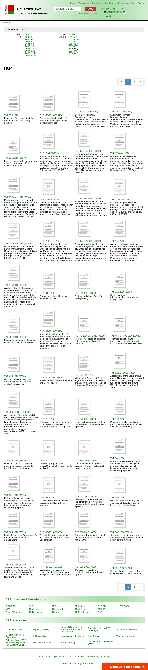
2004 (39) (29, 44)
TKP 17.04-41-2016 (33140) (17, 197)
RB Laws (55, 612)
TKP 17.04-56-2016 (120, 199)
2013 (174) (74, 41)
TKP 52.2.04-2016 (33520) (123, 373)
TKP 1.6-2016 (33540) (121, 112)
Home (73, 3)
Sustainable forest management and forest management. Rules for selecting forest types (127, 537)
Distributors (109, 3)
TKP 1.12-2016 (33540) (86, 112)
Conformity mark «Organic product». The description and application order (89, 465)
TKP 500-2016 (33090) (51, 377)
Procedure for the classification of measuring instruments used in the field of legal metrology (20, 465)
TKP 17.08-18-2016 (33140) (88, 241)
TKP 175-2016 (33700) (15, 285)
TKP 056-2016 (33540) (51, 115)
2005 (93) (29, 46)
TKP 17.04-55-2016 (49, 199)
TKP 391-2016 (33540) (15, 337)
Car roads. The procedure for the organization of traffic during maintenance (91, 537)
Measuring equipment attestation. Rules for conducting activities (20, 341)
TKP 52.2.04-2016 (84, 375)
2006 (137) (30, 48)
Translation (83, 3)
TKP (100, 612)
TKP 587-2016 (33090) (121, 532)
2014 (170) (74, 44)
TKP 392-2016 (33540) (51, 331)
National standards (42, 642)
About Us (130, 3)
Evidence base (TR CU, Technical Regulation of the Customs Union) (17, 642)
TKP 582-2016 (47, 497)
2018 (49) (73, 53)
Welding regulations (125, 636)
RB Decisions (35, 612)
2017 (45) (73, 51)
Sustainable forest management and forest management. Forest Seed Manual (55, 537)
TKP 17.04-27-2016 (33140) (88, 151)
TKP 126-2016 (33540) (15, 158)
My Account (118, 9)
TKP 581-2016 (117, 458)
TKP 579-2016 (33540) (15, 460)
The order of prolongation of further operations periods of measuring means (53, 120)
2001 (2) (29, 37)
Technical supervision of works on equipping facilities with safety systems (56, 502)
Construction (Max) (15, 629)
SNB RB (102, 606)
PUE (31, 606)
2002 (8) (29, 39)
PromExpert (94, 636)
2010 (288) (74, 35)
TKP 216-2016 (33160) (121, 292)
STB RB (101, 609)
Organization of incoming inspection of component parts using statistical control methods (55, 572)
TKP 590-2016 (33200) (86, 567)
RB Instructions (58, 609)
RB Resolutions (82, 612)
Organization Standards (72, 636)
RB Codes (34, 609)
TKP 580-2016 (47, 460)
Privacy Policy (92, 656)
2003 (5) (29, 41)
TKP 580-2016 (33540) (86, 460)
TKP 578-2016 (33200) (86, 419)
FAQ (51, 656)
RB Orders (80, 609)
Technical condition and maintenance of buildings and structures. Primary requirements (126, 341)
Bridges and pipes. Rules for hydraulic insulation (53, 297)
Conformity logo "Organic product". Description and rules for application (56, 465)
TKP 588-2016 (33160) (15, 564)
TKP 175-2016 (117, 241)
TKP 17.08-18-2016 (49, 241)
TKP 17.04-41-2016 (120, 153)
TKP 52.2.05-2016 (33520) (17, 412)
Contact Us (78, 656)
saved (107, 16)
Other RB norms (14, 612)
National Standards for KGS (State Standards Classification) (71, 629)
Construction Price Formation (15, 636)
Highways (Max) (41, 629)
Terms (121, 3)
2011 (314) (74, 37)
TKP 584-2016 (117, 497)
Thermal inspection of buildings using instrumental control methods (90, 341)
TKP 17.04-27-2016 (49, 153)
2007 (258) (30, 51)
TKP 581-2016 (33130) (15, 495)
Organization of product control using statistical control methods (125, 572)
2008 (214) (30, 53)
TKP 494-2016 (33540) (15, 376)
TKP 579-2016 (117, 419)
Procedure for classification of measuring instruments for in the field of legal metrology (126, 424)
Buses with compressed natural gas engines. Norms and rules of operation (91, 424)
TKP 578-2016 (47, 419)
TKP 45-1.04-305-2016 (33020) (125, 336)
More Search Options (88, 14)
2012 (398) (74, 39)
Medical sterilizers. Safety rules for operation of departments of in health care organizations (127, 502)
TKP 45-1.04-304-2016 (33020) (90, 336)
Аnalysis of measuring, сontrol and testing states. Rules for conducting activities (19, 381)
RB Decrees (57, 606)
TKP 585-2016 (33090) (51, 532)
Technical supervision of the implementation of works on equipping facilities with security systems (90, 503)
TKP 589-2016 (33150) (51, 567)
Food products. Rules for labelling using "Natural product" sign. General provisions (20, 163)
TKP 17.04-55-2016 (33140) (88, 198)
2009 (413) (30, 55)
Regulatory (97, 3)
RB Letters (80, 606)
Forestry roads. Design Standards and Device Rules (56, 381)
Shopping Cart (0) (114, 12)
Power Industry (68, 642)
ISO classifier (39, 636)
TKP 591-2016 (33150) (121, 568)
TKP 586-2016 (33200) (86, 532)
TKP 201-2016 (47, 293)
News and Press (63, 656)
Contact (141, 3)
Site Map (105, 656)
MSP (8, 609)
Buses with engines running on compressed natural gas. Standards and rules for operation (56, 424)
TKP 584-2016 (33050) (15, 532)
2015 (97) (73, 46)
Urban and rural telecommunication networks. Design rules (124, 297)
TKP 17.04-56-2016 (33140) (17, 243)
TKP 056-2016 (11, 115)
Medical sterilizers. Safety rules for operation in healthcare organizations (21, 537)
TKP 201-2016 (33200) (86, 293)
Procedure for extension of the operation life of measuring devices (19, 120)
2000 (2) (29, 35)
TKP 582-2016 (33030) (86, 496)
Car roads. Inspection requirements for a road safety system (89, 572)
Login (106, 9)
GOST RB (11, 606)
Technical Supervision (126, 629)
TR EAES (125, 606)
